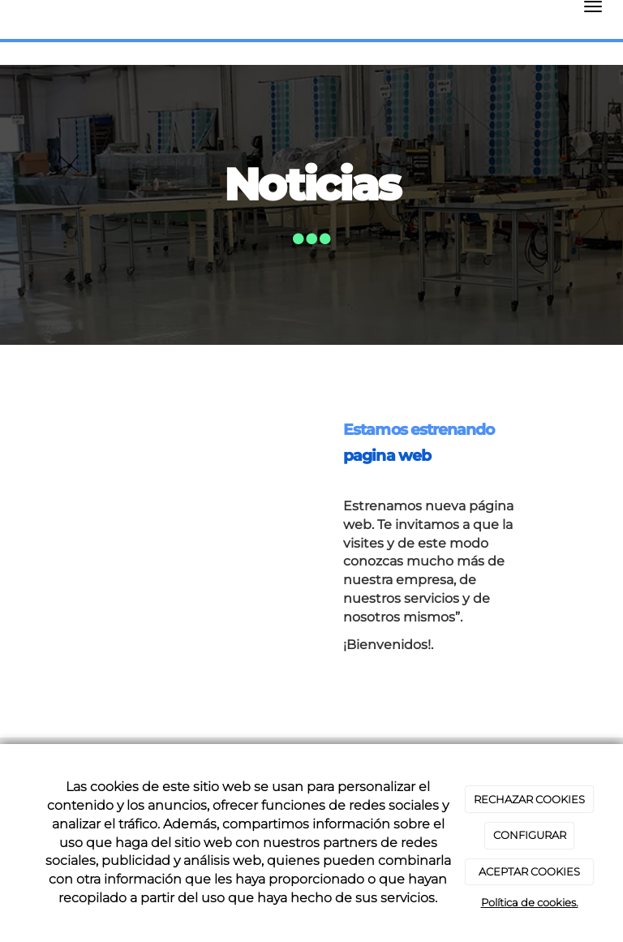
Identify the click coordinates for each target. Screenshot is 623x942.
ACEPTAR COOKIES (529, 871)
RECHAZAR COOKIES (529, 799)
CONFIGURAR (529, 834)
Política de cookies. (529, 902)
